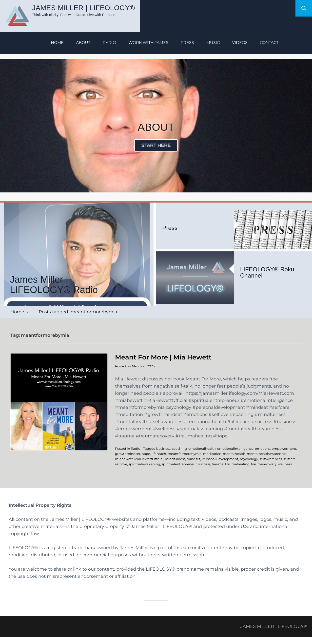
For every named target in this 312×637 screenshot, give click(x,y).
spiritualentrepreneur (179, 464)
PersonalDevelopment (220, 459)
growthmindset (127, 454)
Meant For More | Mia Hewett (163, 357)
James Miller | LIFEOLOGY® (83, 8)
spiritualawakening (144, 464)
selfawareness (270, 459)
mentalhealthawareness (266, 454)
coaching (179, 448)
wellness (285, 464)
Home (57, 42)
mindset (193, 459)
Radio (109, 42)
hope (146, 454)
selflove (121, 464)
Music (213, 42)
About (83, 42)
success (204, 464)
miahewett (124, 459)
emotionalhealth (202, 448)
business (163, 448)
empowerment (284, 448)
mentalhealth (234, 454)
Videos (240, 42)
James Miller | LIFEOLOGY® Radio (54, 285)
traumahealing (237, 464)
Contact (269, 42)
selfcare (289, 459)
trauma (218, 464)
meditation (212, 454)
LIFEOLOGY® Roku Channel (267, 272)
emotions (262, 448)
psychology (249, 459)
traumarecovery (263, 464)
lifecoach (159, 454)
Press (187, 42)
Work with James (148, 42)
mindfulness (175, 459)
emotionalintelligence (235, 448)
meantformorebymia (185, 454)
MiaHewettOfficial (148, 459)
